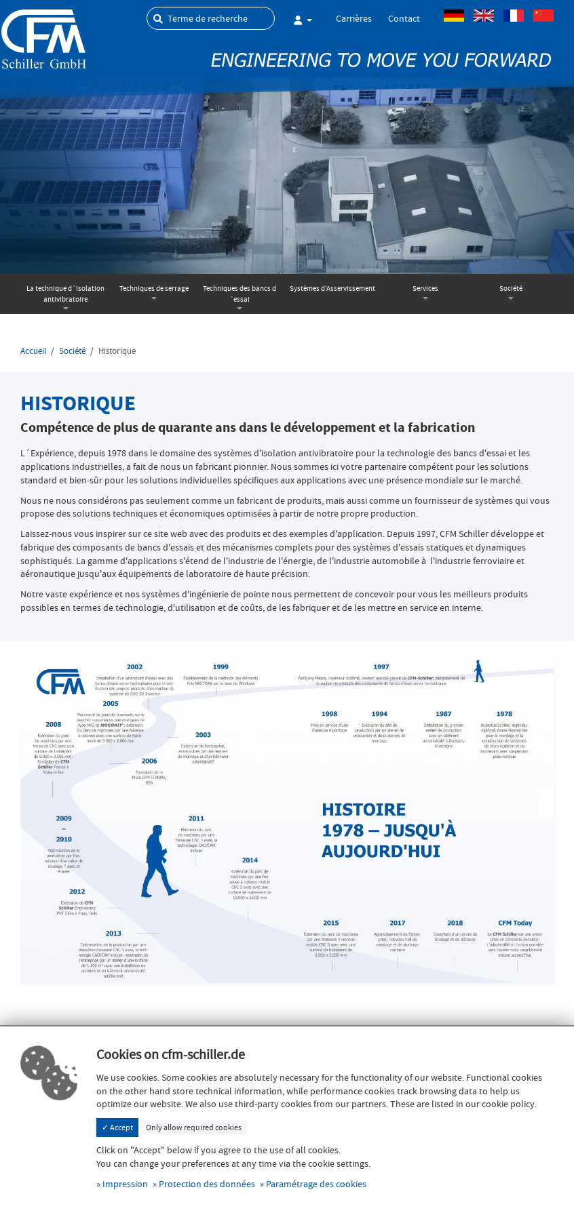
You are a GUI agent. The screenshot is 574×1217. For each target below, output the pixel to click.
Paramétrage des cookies (316, 1184)
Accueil (33, 351)
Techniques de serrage (154, 288)
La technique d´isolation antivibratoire (65, 293)
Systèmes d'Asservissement (332, 288)
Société (510, 288)
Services (425, 288)
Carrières (354, 18)
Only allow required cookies (194, 1127)
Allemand (454, 15)
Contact (404, 18)
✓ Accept (117, 1127)
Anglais (484, 15)
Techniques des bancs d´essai (239, 293)
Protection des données (207, 1184)
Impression (125, 1184)
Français (513, 15)
